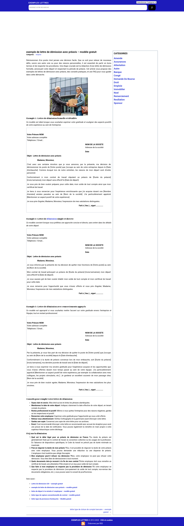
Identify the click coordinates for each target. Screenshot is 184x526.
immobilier (119, 89)
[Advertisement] (92, 31)
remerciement (121, 96)
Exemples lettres (38, 3)
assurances (120, 61)
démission (52, 218)
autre (116, 68)
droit (116, 82)
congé (117, 75)
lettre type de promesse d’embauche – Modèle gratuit (51, 499)
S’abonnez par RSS (95, 523)
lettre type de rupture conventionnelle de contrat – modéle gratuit (55, 495)
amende (118, 58)
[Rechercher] (152, 7)
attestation (119, 65)
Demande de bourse (124, 79)
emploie (38, 55)
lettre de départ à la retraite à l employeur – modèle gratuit (53, 491)
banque (118, 72)
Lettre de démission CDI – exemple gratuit (47, 484)
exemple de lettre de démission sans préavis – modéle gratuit (54, 487)
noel (116, 92)
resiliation (119, 99)
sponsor (118, 103)
